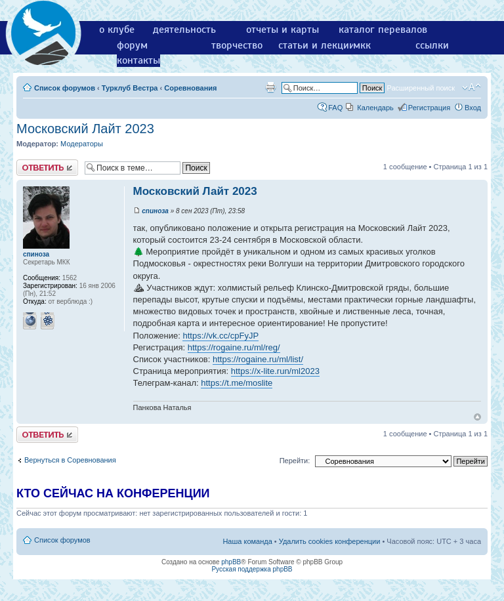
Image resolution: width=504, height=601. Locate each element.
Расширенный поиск (421, 88)
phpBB (231, 562)
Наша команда (247, 541)
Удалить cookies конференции (330, 541)
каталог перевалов (383, 29)
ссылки (432, 45)
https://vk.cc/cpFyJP (220, 336)
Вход (473, 108)
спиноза (155, 211)
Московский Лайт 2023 (85, 128)
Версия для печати (270, 87)
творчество (236, 45)
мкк (362, 45)
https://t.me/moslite (236, 383)
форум (132, 45)
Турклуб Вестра (130, 88)
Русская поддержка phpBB (251, 569)
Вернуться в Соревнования (70, 460)
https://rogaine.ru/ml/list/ (258, 359)
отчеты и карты (282, 29)
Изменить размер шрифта (471, 87)
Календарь (375, 108)
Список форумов (64, 88)
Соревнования (190, 88)
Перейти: (295, 461)
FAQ (335, 108)
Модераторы (81, 144)
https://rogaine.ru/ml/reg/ (234, 347)
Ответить (47, 167)
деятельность (184, 29)
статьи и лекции (316, 45)
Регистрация (429, 108)
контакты (138, 60)
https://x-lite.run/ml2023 (275, 371)
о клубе (117, 29)
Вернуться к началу (477, 417)
